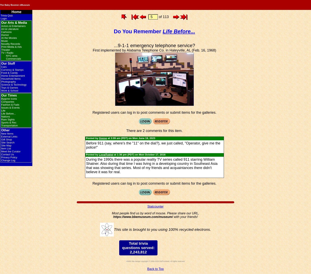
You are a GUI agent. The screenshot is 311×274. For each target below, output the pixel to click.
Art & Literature (9, 29)
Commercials (13, 58)
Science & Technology (14, 84)
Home (16, 12)
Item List (6, 148)
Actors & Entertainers (13, 26)
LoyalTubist (106, 154)
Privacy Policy (9, 157)
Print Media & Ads (11, 46)
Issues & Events (10, 107)
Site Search (7, 142)
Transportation (9, 125)
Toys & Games (9, 87)
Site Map (6, 145)
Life (3, 110)
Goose (103, 138)
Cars (4, 66)
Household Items (11, 78)
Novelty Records (10, 43)
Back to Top (155, 269)
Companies (7, 101)
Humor (5, 34)
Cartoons (6, 32)
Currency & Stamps (12, 69)
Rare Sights (8, 119)
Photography (8, 81)
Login (4, 18)
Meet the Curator (11, 151)
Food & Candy (9, 72)
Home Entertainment (13, 75)
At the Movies (9, 37)
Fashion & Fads (10, 104)
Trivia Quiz (7, 15)
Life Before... (8, 113)
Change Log (8, 160)
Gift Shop (6, 139)
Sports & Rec (8, 122)
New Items (7, 133)
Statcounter (155, 206)
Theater (5, 49)
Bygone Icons (9, 98)
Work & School (9, 90)
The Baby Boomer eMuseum (53, 5)
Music (4, 40)
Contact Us (7, 154)
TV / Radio (7, 52)
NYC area (11, 55)
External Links (9, 136)
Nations (5, 116)
